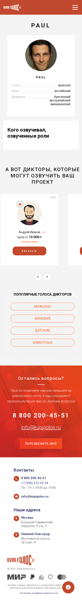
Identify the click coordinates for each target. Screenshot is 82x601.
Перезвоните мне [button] (41, 443)
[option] (29, 230)
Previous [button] (38, 277)
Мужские (42, 307)
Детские (42, 330)
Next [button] (47, 277)
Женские (42, 319)
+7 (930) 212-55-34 (34, 483)
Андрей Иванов (29, 232)
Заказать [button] (29, 250)
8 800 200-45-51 (41, 415)
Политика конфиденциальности (39, 593)
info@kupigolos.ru (41, 427)
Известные (43, 343)
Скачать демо (29, 241)
